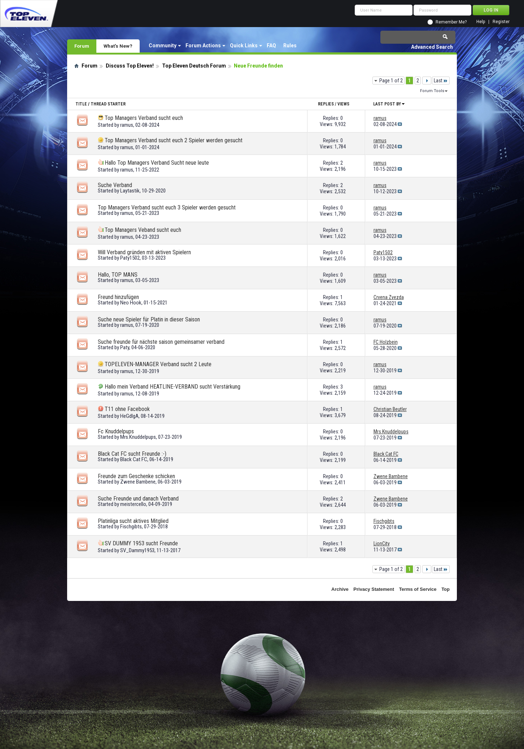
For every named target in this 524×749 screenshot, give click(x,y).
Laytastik (130, 190)
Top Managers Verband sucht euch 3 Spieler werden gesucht (167, 207)
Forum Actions (203, 45)
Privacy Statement (373, 589)
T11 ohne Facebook (127, 409)
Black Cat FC (133, 459)
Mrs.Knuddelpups (138, 437)
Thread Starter (108, 104)
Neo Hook (130, 302)
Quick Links (244, 45)
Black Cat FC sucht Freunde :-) (132, 453)
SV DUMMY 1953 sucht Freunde (141, 543)
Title (81, 104)
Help (480, 22)
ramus (126, 125)
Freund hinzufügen (118, 297)
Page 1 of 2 (391, 80)
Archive (340, 589)
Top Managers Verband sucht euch (144, 117)
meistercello (133, 504)
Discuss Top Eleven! (130, 66)
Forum (81, 46)
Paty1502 (130, 258)
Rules (290, 45)
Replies (326, 104)
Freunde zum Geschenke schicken (136, 476)
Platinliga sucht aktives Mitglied (133, 521)
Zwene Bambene (138, 482)
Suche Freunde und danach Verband (138, 498)
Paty (124, 347)
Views (343, 104)
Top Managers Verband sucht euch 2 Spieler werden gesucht (174, 140)
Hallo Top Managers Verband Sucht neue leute (157, 162)
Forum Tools (432, 90)
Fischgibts (131, 526)
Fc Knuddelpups (116, 431)
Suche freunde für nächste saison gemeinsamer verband (161, 341)
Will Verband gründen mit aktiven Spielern (144, 252)
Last (441, 80)
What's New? (118, 46)
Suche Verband (115, 185)
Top (445, 589)
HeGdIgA (129, 416)
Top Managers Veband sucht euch (143, 229)
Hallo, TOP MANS (117, 274)
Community (162, 45)
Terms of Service (418, 589)
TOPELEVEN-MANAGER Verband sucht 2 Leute (158, 364)
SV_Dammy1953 (137, 550)
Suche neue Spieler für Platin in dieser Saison (149, 319)
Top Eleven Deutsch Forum (194, 66)
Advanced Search (432, 47)
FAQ (271, 45)
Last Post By (389, 104)
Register (501, 22)
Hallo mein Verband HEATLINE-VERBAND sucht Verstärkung (172, 386)
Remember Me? (451, 22)
